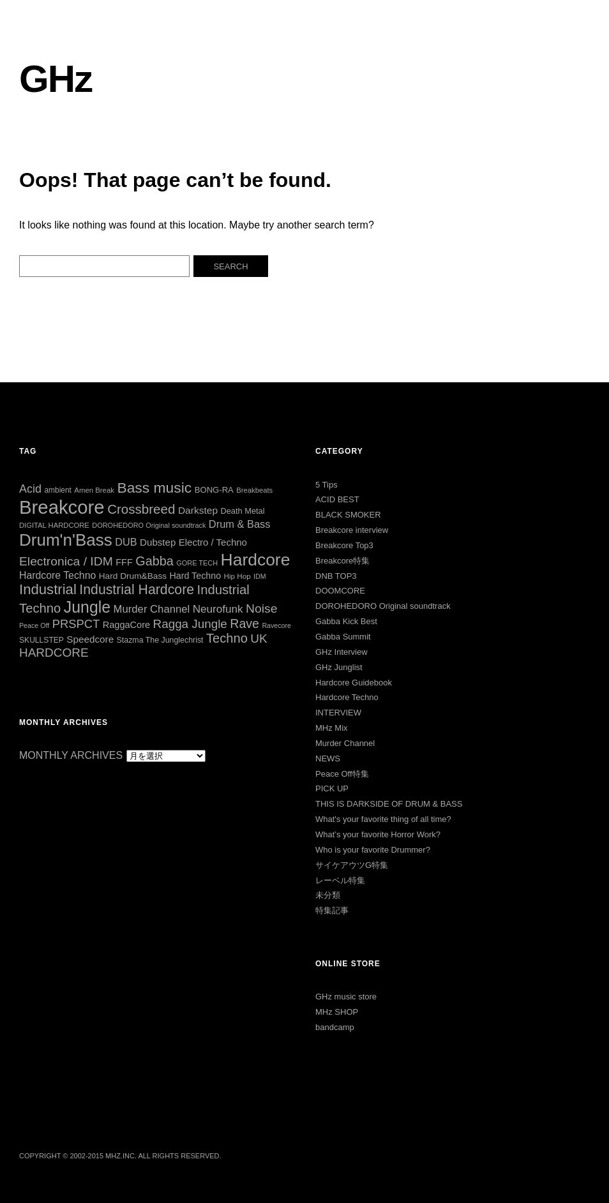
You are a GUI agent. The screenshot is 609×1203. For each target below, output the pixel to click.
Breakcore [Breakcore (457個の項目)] (62, 507)
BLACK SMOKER (348, 514)
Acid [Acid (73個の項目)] (30, 488)
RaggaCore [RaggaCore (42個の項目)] (126, 625)
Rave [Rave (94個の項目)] (244, 623)
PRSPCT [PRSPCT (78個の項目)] (76, 624)
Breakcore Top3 (344, 545)
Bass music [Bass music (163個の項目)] (154, 487)
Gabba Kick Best (346, 621)
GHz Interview (341, 652)
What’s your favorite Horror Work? (377, 834)
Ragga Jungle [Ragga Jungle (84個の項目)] (190, 624)
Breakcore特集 (342, 560)
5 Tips (326, 484)
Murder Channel (345, 743)
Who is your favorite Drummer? (372, 850)
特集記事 (332, 910)
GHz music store (346, 996)
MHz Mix (331, 728)
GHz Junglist (339, 667)
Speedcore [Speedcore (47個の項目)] (90, 639)
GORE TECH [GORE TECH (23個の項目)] (197, 563)
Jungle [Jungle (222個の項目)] (87, 607)
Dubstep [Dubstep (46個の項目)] (158, 542)
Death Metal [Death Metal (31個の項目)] (242, 511)
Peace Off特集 (342, 774)
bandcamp (334, 1027)
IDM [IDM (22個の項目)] (259, 576)
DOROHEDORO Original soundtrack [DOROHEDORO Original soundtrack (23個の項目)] (149, 525)
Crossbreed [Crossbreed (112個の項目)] (141, 509)
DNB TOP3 (336, 576)
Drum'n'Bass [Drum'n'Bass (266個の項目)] (65, 539)
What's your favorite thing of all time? (383, 819)
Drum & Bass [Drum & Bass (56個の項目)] (240, 524)
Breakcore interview (351, 530)
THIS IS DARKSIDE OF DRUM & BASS (388, 804)
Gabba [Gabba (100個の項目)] (154, 561)
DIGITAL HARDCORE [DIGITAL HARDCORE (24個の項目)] (54, 525)
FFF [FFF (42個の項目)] (124, 562)
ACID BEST (337, 499)
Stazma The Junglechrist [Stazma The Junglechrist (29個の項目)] (160, 640)
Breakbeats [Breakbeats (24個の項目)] (254, 490)
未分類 (327, 895)
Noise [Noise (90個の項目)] (261, 608)
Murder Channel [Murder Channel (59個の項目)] (152, 609)
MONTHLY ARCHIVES (71, 755)
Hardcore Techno (347, 697)
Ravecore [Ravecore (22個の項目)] (276, 625)
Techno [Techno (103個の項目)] (227, 638)
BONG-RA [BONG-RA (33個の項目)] (214, 490)
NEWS (327, 758)
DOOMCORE (340, 590)
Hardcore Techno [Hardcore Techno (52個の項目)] (57, 575)
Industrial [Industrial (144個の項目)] (48, 589)
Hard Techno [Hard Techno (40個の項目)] (196, 576)
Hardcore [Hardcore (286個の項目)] (255, 559)
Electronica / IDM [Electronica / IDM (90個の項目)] (66, 561)
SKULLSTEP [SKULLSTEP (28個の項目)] (41, 640)
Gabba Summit (343, 636)
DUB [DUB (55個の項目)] (126, 542)
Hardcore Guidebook (353, 682)
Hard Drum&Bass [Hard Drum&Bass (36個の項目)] (133, 576)
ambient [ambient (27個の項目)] (57, 490)
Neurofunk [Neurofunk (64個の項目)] (218, 609)
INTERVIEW (338, 712)
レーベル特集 (340, 880)
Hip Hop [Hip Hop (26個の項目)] (237, 576)
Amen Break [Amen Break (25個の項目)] (94, 490)
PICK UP (332, 788)
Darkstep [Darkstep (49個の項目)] (198, 510)
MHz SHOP (336, 1012)
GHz (55, 78)
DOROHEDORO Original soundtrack (383, 606)
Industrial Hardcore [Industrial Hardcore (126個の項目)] (136, 589)
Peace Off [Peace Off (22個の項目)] (34, 625)
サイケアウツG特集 (351, 865)
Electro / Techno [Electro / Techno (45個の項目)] (213, 542)
